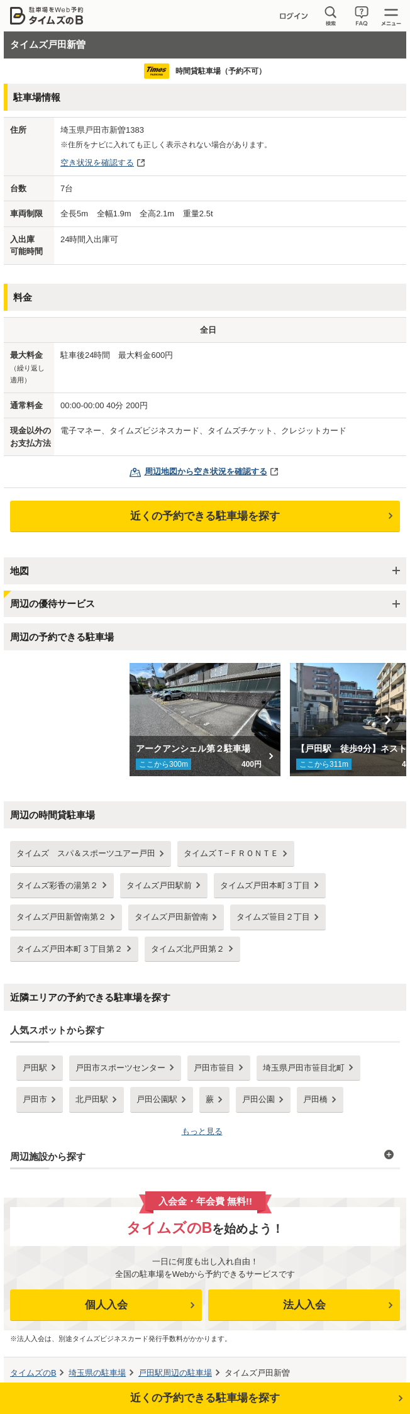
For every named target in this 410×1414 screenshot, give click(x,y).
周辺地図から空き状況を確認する (206, 471)
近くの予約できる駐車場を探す (205, 516)
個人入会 (106, 1305)
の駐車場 (97, 1373)
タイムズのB (33, 1373)
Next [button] (387, 719)
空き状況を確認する (97, 162)
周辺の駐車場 (175, 1373)
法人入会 (304, 1305)
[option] (205, 719)
